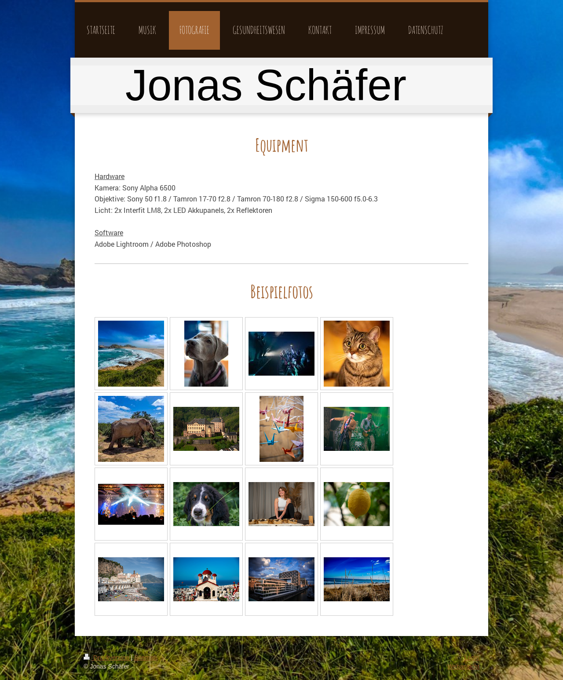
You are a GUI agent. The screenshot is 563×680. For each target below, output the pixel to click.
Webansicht (463, 666)
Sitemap (145, 657)
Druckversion (107, 657)
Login (471, 657)
